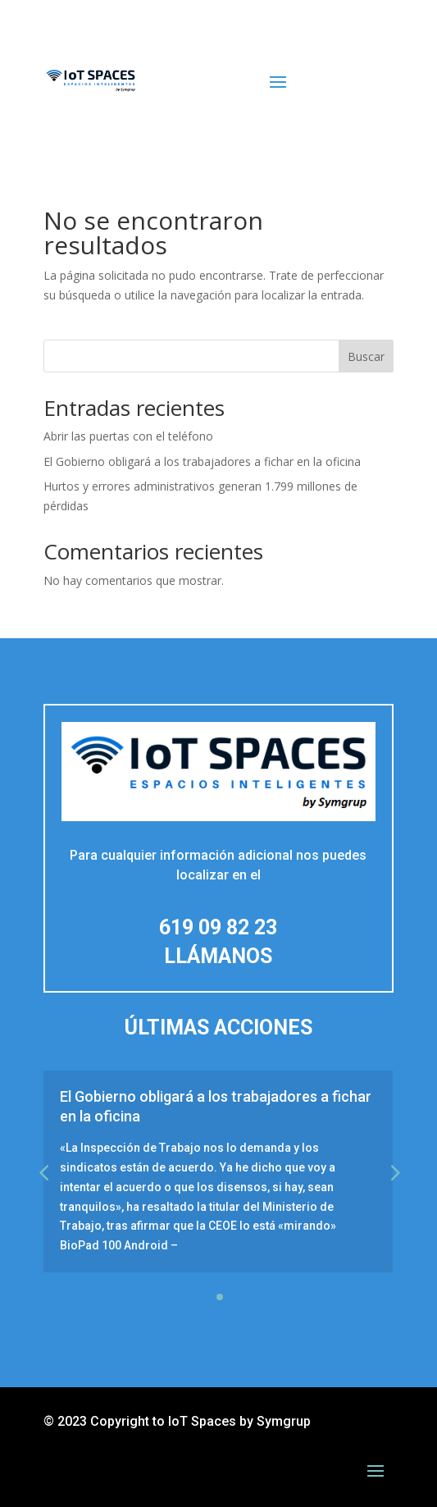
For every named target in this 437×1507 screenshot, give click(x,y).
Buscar (366, 356)
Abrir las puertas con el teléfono (128, 436)
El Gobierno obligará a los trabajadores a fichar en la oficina (202, 461)
